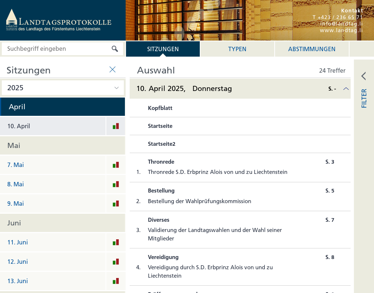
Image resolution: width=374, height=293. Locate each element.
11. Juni (17, 242)
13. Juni (17, 281)
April (17, 106)
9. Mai (15, 203)
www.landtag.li (341, 30)
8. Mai (15, 184)
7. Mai (15, 164)
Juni (14, 222)
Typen (237, 49)
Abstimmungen (312, 49)
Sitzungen (163, 49)
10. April (18, 126)
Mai (13, 145)
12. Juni (17, 261)
